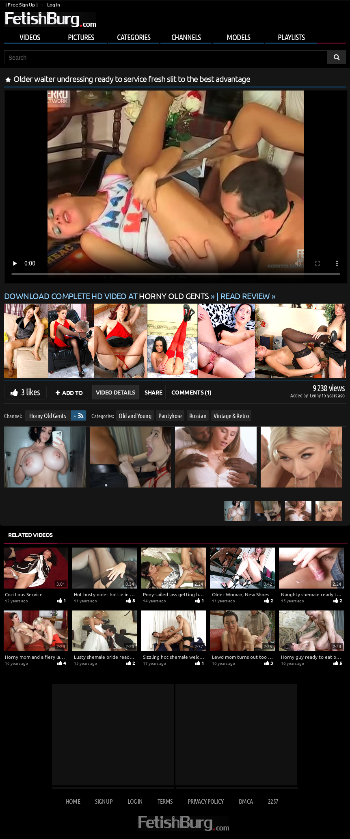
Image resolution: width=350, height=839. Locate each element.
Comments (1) (191, 392)
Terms (165, 801)
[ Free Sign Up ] (21, 4)
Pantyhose (170, 415)
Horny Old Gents (47, 415)
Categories (133, 37)
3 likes (30, 391)
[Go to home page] (50, 19)
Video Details (115, 392)
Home (73, 801)
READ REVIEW (245, 296)
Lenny (316, 395)
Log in (53, 4)
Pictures (81, 37)
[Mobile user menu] (175, 35)
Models (238, 37)
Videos (29, 37)
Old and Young (135, 415)
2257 (273, 801)
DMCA (246, 801)
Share (153, 392)
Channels (186, 37)
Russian (198, 415)
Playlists (291, 37)
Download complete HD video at (107, 296)
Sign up (103, 801)
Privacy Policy (206, 801)
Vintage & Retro (231, 415)
